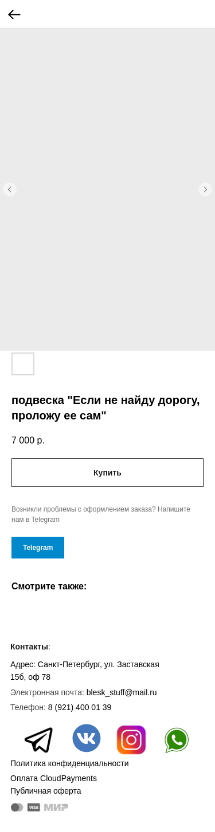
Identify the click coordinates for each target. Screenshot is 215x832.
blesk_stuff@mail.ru (122, 692)
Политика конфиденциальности (69, 763)
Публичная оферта (45, 790)
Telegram (38, 548)
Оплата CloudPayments (53, 778)
